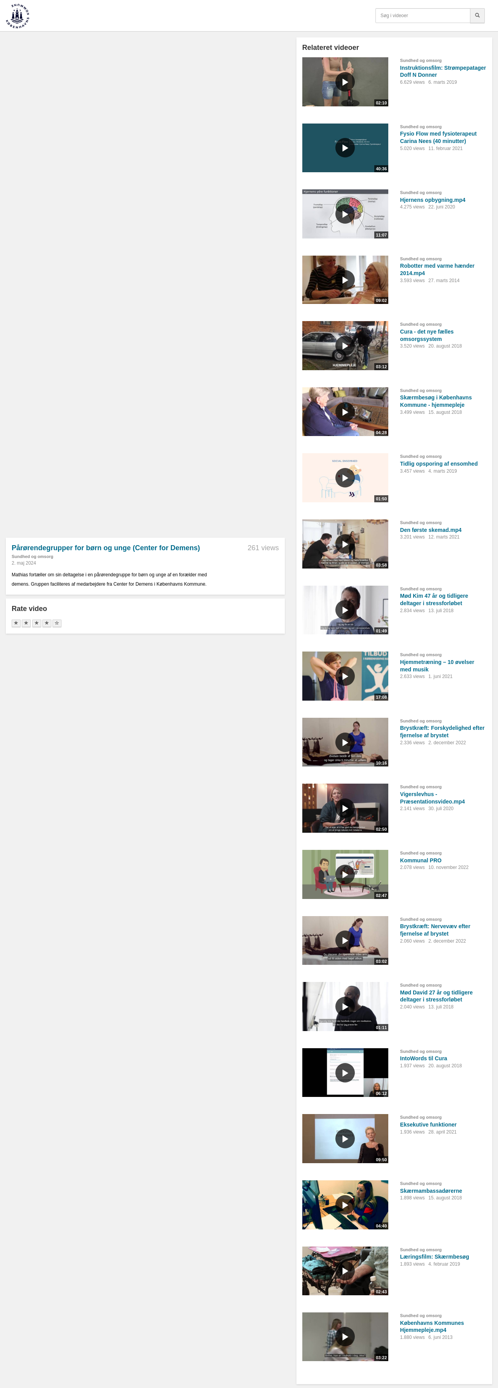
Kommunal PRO (421, 860)
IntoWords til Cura (423, 1058)
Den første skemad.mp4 (430, 530)
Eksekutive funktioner (428, 1124)
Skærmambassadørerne (431, 1191)
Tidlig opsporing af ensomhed (439, 464)
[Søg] (477, 15)
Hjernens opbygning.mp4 (432, 200)
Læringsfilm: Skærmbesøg (434, 1257)
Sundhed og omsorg (32, 556)
